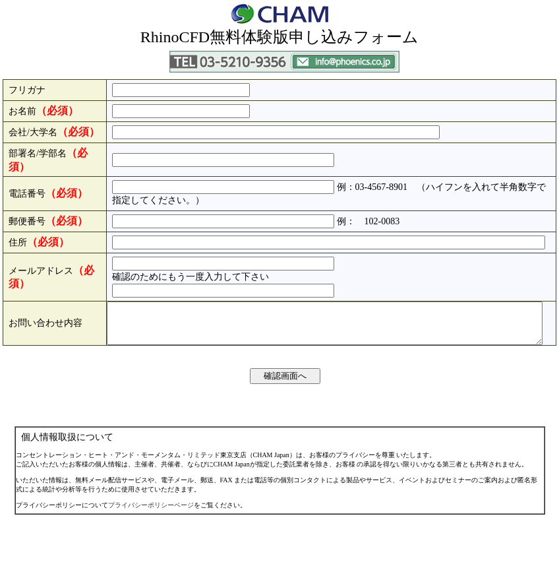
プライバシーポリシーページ (151, 562)
